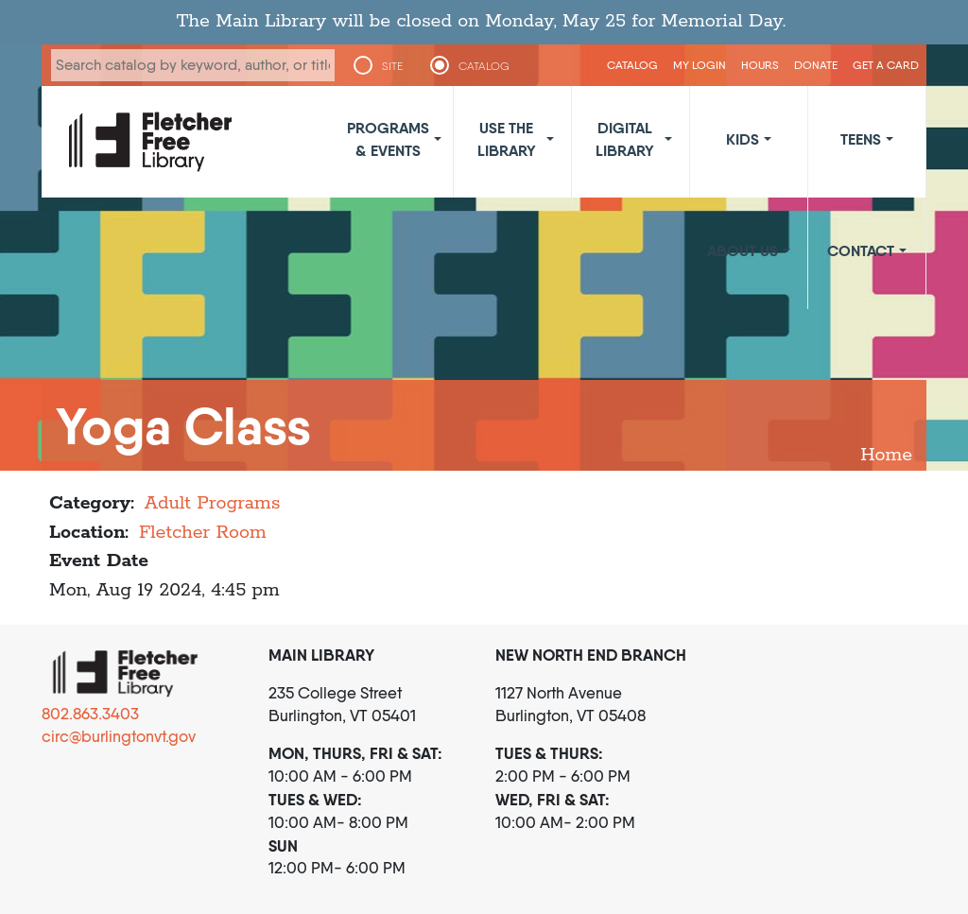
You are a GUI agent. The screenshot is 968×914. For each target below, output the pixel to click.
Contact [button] (860, 250)
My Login (699, 65)
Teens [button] (860, 138)
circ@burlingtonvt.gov (119, 736)
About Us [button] (742, 250)
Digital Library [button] (625, 139)
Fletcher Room (203, 532)
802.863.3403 (90, 713)
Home (886, 455)
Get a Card (886, 65)
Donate (816, 65)
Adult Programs (213, 503)
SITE (392, 66)
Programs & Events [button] (388, 139)
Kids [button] (742, 138)
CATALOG (484, 66)
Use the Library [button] (506, 139)
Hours (760, 65)
